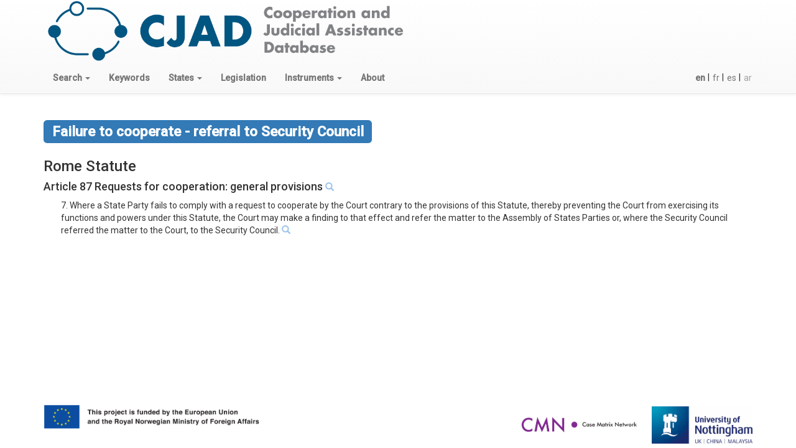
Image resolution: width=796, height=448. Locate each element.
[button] (72, 77)
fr (716, 78)
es (731, 78)
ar (748, 78)
